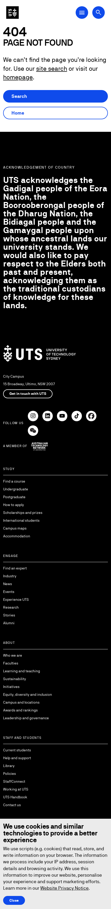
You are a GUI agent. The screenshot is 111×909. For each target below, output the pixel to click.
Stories (9, 615)
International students (21, 520)
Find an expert (15, 568)
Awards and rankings (20, 710)
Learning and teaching (21, 671)
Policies (9, 773)
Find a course (14, 481)
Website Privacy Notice (64, 888)
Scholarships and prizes (22, 512)
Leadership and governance (26, 718)
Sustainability (14, 679)
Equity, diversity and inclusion (27, 694)
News (7, 584)
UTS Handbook (15, 797)
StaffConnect (14, 781)
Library (9, 766)
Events (8, 591)
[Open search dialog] (98, 12)
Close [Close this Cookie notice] (14, 900)
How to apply (13, 505)
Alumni (9, 623)
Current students (17, 750)
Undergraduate (15, 489)
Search (19, 96)
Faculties (10, 663)
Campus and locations (21, 702)
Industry (9, 576)
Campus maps (15, 528)
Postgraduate (14, 497)
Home (17, 113)
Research (11, 607)
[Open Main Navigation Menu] (82, 12)
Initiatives (11, 686)
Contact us (12, 805)
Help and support (17, 758)
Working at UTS (15, 789)
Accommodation (16, 536)
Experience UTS (16, 599)
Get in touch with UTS (27, 393)
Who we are (12, 655)
